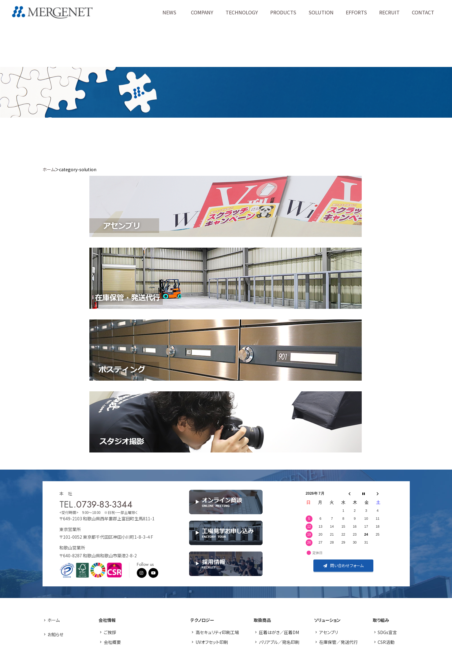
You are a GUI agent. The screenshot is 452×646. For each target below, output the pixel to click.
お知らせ (55, 634)
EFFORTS (356, 12)
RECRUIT (389, 12)
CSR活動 (386, 642)
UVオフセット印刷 (212, 642)
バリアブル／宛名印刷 (279, 642)
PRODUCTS (283, 12)
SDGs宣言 (387, 632)
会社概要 (112, 642)
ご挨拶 (110, 632)
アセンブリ (328, 632)
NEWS (169, 12)
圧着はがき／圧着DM (279, 632)
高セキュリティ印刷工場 (217, 632)
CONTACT (423, 12)
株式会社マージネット (52, 12)
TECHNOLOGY (242, 12)
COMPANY (202, 12)
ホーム (49, 169)
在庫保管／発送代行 (338, 642)
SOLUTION (321, 12)
